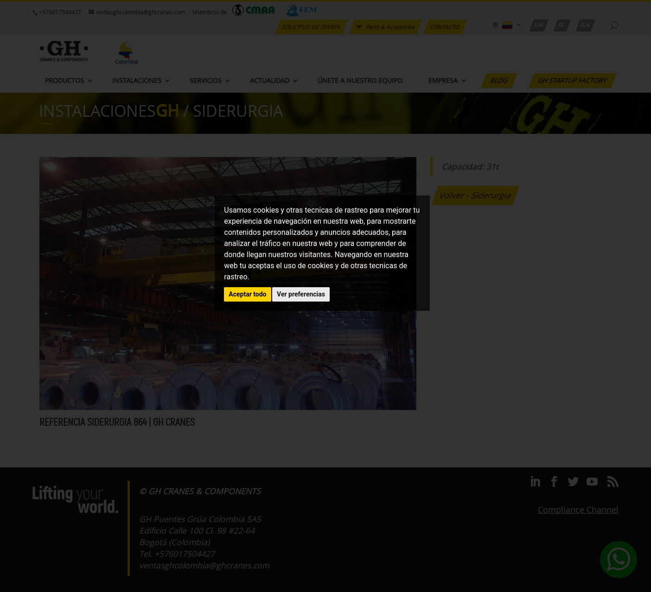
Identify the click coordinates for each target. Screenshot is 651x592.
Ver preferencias (301, 294)
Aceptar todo (247, 294)
